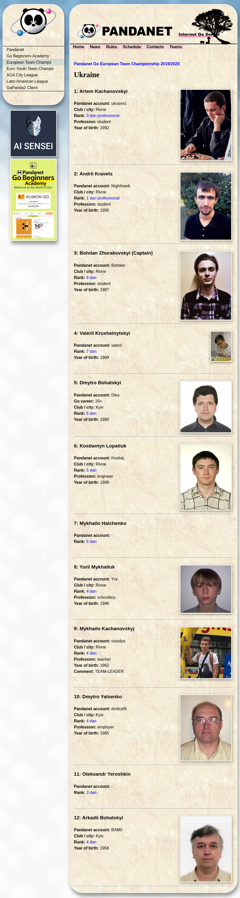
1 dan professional (102, 198)
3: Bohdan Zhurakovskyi (102, 253)
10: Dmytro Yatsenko (98, 696)
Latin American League (27, 81)
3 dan (91, 792)
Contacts (155, 47)
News (95, 47)
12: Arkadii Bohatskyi (98, 817)
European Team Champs (29, 62)
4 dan (91, 591)
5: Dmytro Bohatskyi (97, 382)
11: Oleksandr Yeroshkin (102, 774)
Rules (111, 47)
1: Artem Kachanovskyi (101, 91)
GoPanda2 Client (22, 88)
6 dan (91, 277)
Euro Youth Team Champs (30, 68)
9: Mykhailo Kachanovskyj (104, 628)
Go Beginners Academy (28, 56)
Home (78, 47)
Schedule (132, 47)
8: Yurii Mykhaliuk (94, 567)
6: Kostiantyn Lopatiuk (100, 445)
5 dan (91, 413)
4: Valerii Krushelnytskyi (102, 333)
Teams (176, 47)
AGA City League (22, 75)
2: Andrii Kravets (93, 173)
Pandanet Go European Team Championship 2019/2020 (127, 64)
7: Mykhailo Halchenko (100, 523)
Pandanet (15, 49)
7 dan (91, 351)
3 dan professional (102, 115)
